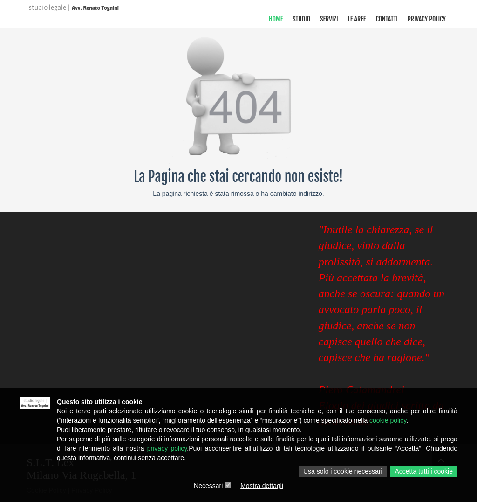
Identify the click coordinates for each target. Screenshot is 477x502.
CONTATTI (386, 19)
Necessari (208, 485)
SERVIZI (329, 19)
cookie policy (387, 420)
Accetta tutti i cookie (424, 471)
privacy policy (167, 448)
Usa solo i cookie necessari (342, 471)
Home (276, 19)
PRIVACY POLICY (427, 19)
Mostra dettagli (261, 485)
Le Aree (357, 19)
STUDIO (301, 19)
